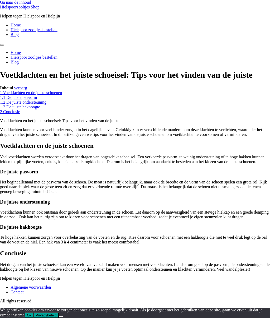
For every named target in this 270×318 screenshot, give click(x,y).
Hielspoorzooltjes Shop (20, 7)
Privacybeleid (46, 315)
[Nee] (61, 316)
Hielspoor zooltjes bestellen (34, 29)
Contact (17, 292)
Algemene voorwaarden (31, 287)
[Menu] (2, 45)
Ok (29, 315)
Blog (15, 34)
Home (16, 25)
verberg (20, 88)
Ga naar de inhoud (15, 2)
